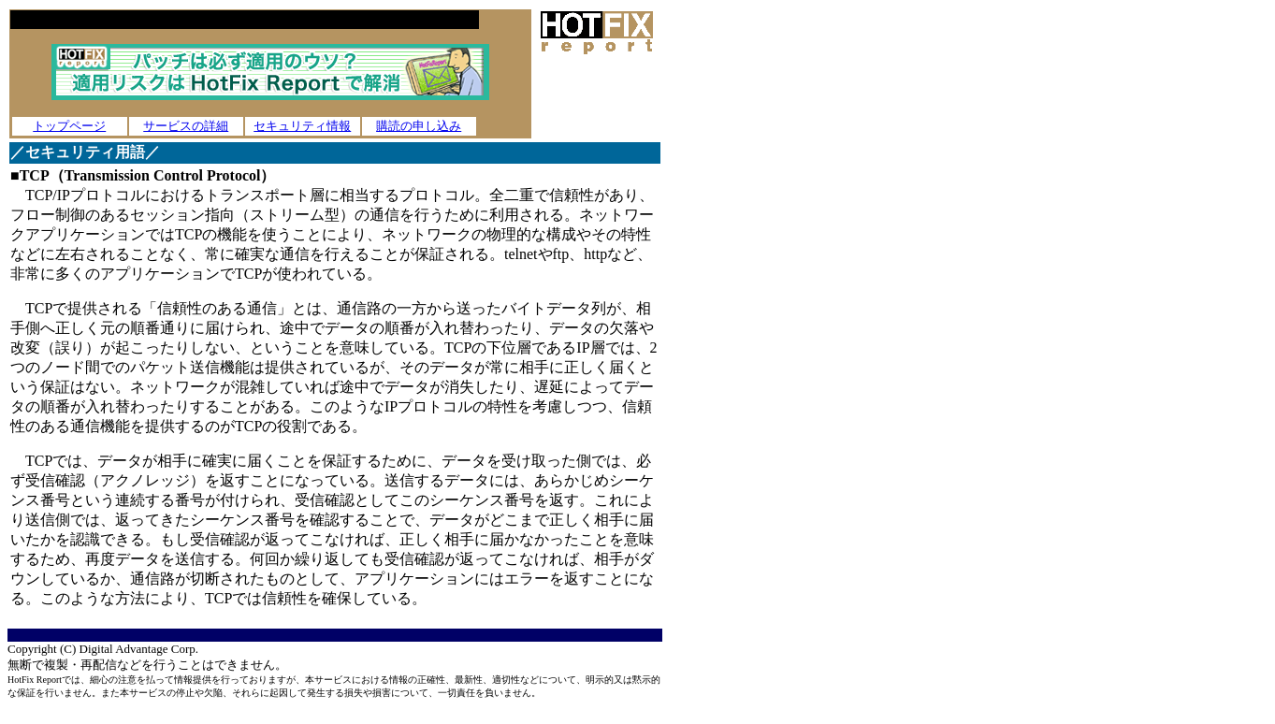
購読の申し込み (418, 126)
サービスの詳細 (185, 126)
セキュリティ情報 (302, 126)
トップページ (69, 126)
